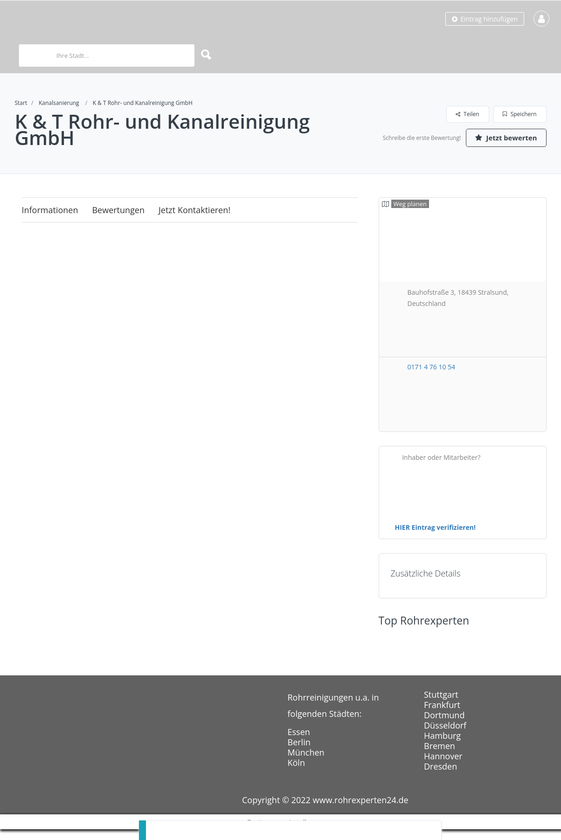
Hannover (443, 766)
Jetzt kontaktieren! (194, 220)
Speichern (520, 114)
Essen (299, 742)
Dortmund (444, 725)
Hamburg (442, 746)
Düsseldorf (445, 736)
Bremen (439, 756)
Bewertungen (118, 220)
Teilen (467, 114)
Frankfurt (442, 715)
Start (21, 103)
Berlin (299, 752)
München (306, 763)
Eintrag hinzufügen (485, 18)
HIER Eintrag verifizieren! (435, 538)
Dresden (440, 777)
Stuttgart (441, 705)
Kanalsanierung (59, 103)
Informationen (50, 220)
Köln (296, 773)
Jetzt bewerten (502, 151)
